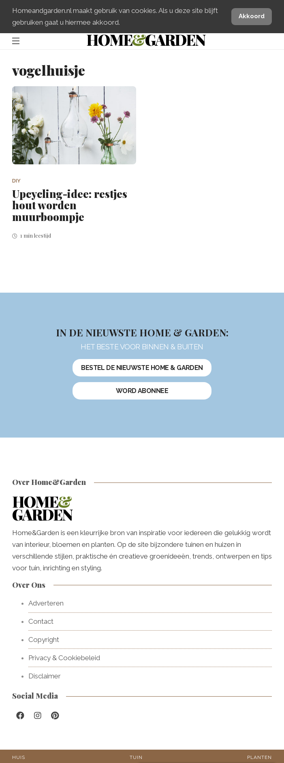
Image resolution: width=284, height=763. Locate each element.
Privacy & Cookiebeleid (64, 658)
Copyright (43, 639)
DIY (16, 181)
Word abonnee (142, 391)
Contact (40, 621)
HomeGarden (145, 39)
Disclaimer (44, 676)
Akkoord (252, 16)
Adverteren (46, 603)
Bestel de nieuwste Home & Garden (142, 368)
